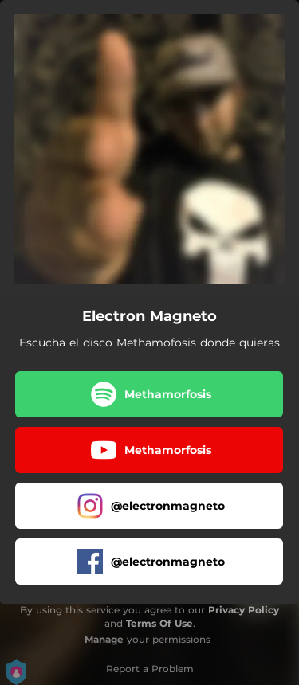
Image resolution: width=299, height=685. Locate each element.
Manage (104, 639)
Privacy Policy (243, 610)
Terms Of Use (159, 623)
